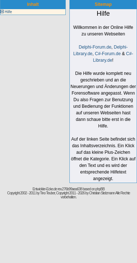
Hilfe (8, 12)
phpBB (99, 189)
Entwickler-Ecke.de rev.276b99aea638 (57, 189)
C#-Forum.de (108, 53)
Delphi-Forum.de (95, 47)
